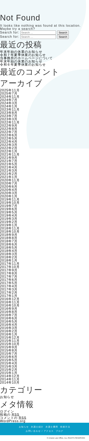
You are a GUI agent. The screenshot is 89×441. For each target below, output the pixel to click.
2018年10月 (10, 231)
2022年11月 (10, 122)
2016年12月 (10, 299)
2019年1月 (9, 225)
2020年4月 (9, 189)
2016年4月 (9, 324)
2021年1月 (9, 177)
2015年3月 (9, 366)
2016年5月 (9, 321)
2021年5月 (9, 164)
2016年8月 (9, 312)
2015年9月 (9, 347)
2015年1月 (9, 373)
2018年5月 (9, 247)
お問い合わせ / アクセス (40, 431)
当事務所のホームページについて (26, 58)
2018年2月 (9, 257)
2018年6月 (9, 244)
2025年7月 (9, 93)
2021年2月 (9, 173)
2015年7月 (9, 353)
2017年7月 (9, 276)
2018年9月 (9, 234)
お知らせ (7, 397)
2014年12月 (10, 376)
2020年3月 (9, 193)
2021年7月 (9, 161)
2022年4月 (9, 141)
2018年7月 (9, 241)
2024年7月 (9, 100)
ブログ (59, 431)
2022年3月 (9, 145)
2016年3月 (9, 328)
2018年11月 (10, 228)
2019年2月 (9, 222)
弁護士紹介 (37, 427)
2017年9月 (9, 270)
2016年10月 (10, 305)
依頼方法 (65, 427)
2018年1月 (9, 260)
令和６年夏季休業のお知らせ (23, 64)
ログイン (7, 411)
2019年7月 (9, 206)
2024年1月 (9, 106)
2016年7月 (9, 315)
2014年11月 (10, 379)
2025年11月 (10, 90)
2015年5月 (9, 360)
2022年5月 (9, 138)
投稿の (9, 414)
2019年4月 (9, 215)
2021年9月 (9, 157)
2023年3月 (9, 119)
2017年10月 (10, 267)
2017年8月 (9, 273)
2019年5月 (9, 212)
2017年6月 (9, 279)
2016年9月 (9, 308)
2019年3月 (9, 218)
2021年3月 (9, 170)
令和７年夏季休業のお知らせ (23, 55)
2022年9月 (9, 125)
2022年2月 (9, 148)
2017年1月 (9, 295)
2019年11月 (10, 199)
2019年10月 (10, 202)
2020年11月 (10, 180)
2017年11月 (10, 263)
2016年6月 (9, 318)
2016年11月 (10, 302)
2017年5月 (9, 283)
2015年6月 (9, 357)
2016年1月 (9, 334)
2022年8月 (9, 128)
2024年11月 (10, 96)
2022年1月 (9, 151)
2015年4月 (9, 363)
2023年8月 (9, 112)
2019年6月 (9, 209)
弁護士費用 (52, 427)
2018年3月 (9, 254)
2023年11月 (10, 109)
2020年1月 (9, 196)
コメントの (13, 418)
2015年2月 (9, 369)
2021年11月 (10, 154)
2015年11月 (10, 340)
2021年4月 (9, 167)
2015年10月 (10, 344)
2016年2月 (9, 331)
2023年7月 (9, 116)
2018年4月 (9, 251)
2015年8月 (9, 350)
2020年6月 (9, 186)
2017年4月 (9, 286)
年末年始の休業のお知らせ (21, 51)
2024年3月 (9, 103)
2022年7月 (9, 132)
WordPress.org (12, 421)
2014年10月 (10, 382)
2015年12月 (10, 337)
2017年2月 (9, 292)
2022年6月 (9, 135)
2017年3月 (9, 289)
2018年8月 (9, 238)
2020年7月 (9, 183)
